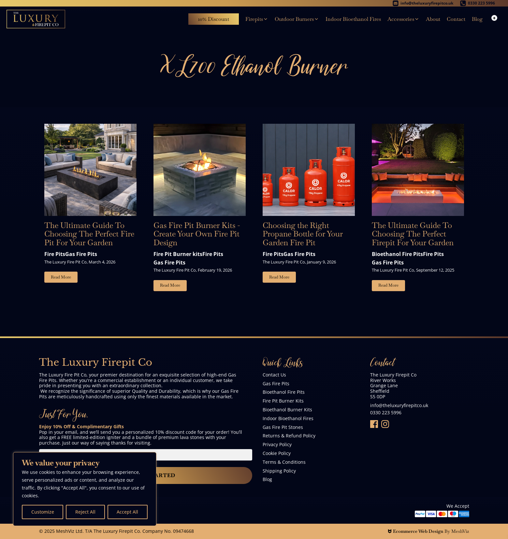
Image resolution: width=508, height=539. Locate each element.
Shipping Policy (279, 471)
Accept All (127, 512)
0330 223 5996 (385, 413)
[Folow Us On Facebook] (374, 424)
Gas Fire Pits (81, 254)
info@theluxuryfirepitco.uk (399, 405)
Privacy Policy (277, 444)
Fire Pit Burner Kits (283, 401)
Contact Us (274, 375)
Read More (61, 277)
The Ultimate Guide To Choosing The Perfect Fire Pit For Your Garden (89, 234)
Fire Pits (54, 254)
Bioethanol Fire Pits (397, 254)
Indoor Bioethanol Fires (288, 418)
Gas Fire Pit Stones (283, 427)
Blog (267, 479)
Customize (42, 512)
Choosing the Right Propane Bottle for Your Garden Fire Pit (303, 234)
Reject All (85, 512)
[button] (256, 19)
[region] (84, 489)
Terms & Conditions (284, 462)
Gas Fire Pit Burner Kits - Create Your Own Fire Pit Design (196, 234)
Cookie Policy (277, 453)
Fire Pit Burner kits (177, 254)
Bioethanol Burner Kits (287, 410)
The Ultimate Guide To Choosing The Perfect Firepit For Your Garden (413, 234)
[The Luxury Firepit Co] (36, 19)
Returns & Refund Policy (289, 436)
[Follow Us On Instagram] (385, 424)
